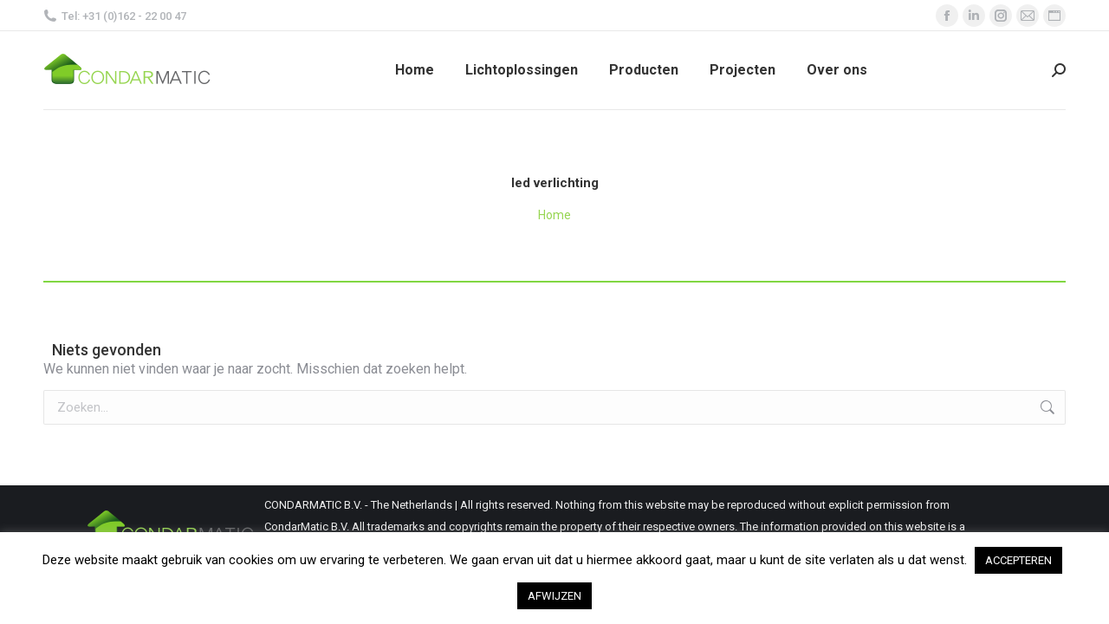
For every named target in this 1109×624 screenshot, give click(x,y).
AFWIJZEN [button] (554, 595)
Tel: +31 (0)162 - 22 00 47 (114, 16)
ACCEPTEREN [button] (1018, 560)
